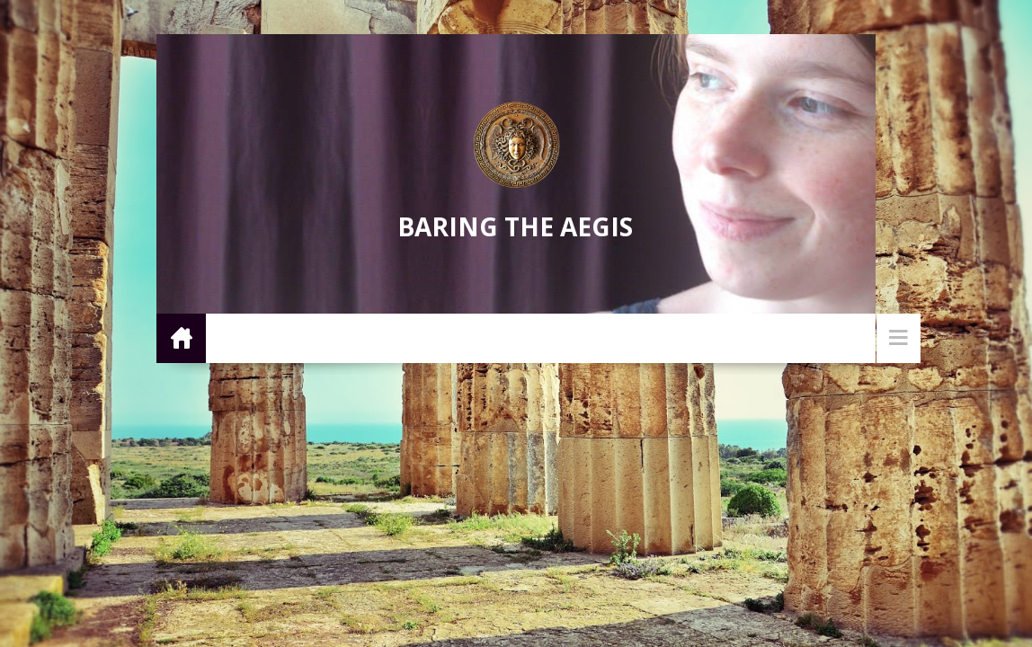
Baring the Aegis (515, 226)
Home (181, 337)
